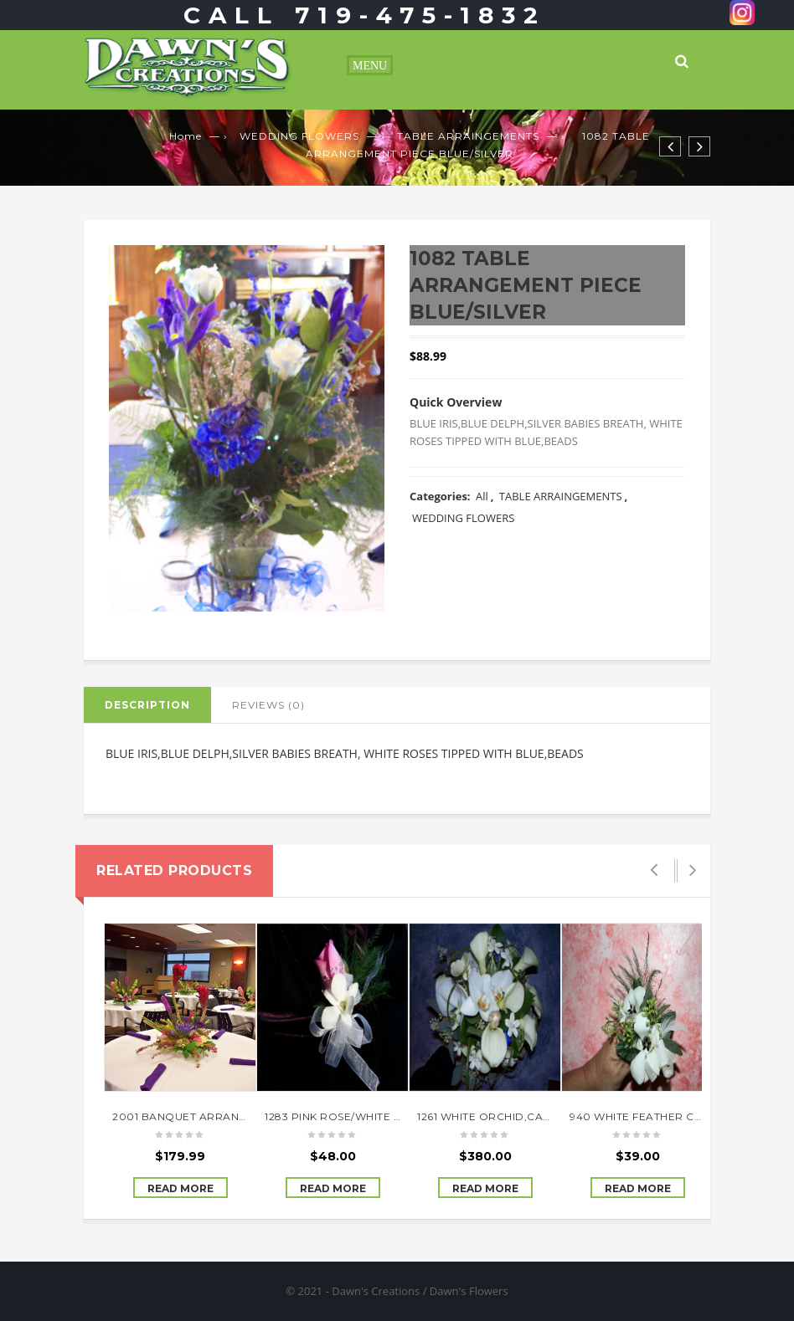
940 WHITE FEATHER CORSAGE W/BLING (682, 1116)
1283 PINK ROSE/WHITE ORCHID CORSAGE (381, 1116)
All (482, 496)
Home (185, 136)
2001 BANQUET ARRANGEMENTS (202, 1116)
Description (147, 705)
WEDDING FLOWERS (299, 136)
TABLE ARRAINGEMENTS (468, 136)
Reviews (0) (268, 705)
